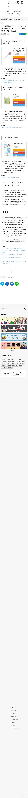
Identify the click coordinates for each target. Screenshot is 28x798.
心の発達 (9, 361)
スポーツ (3, 363)
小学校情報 (4, 361)
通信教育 (12, 363)
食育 (23, 363)
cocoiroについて (13, 707)
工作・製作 (4, 367)
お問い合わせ (13, 716)
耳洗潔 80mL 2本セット (18, 95)
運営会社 (13, 713)
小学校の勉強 (10, 367)
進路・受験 (10, 14)
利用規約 (13, 722)
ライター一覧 (13, 710)
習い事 (12, 359)
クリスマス (8, 365)
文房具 (20, 365)
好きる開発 (17, 10)
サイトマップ (13, 725)
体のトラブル (3, 33)
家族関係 (3, 365)
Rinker (18, 53)
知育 (23, 361)
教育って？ (8, 7)
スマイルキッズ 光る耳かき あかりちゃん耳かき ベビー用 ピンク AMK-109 (19, 50)
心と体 (8, 10)
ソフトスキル (18, 359)
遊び (20, 361)
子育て (7, 363)
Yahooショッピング (18, 62)
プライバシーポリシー (13, 719)
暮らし (18, 14)
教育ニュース (18, 363)
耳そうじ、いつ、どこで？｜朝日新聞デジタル (12, 248)
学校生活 (8, 359)
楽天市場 (16, 59)
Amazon (16, 56)
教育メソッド (15, 361)
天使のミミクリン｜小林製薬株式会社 (10, 177)
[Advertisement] (14, 394)
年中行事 (3, 359)
